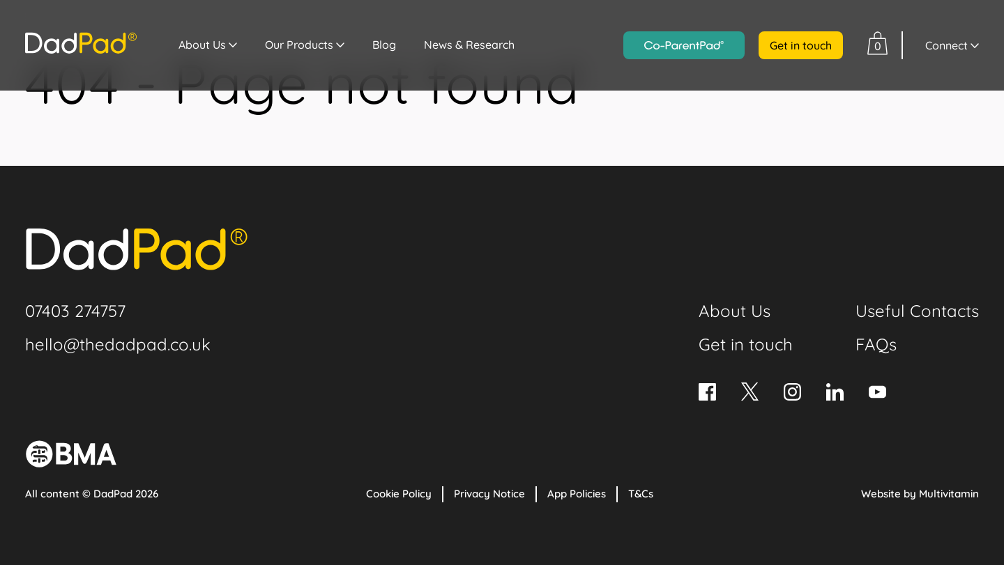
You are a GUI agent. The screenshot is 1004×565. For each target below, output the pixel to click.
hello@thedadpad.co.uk (118, 344)
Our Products (299, 45)
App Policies (576, 493)
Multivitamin (949, 493)
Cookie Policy (399, 493)
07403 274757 (75, 310)
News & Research (469, 45)
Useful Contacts (917, 310)
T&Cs (640, 493)
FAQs (876, 344)
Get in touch (801, 45)
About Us (202, 45)
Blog (384, 45)
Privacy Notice (489, 493)
